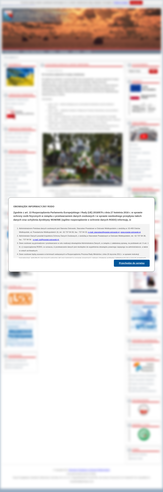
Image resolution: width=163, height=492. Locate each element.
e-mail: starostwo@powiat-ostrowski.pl (103, 232)
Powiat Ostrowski (11, 51)
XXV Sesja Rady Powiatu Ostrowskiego (141, 177)
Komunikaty (12, 187)
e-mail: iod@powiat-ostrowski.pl (46, 240)
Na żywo (134, 144)
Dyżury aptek (12, 179)
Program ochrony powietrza (142, 384)
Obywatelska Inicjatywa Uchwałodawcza (140, 170)
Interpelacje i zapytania (140, 153)
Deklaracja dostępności (17, 360)
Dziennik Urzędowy (138, 454)
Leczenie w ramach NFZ (17, 164)
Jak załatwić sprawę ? (16, 103)
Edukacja (64, 51)
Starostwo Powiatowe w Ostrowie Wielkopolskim (89, 470)
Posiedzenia (135, 149)
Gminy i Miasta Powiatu (34, 51)
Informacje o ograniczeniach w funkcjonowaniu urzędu (20, 173)
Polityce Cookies (121, 2)
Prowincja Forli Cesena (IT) (142, 349)
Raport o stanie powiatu (140, 161)
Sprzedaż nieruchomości (17, 183)
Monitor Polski (136, 458)
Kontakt (87, 51)
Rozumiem (136, 2)
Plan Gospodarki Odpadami (142, 380)
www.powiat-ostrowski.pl (131, 232)
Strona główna (10, 57)
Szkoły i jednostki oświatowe (19, 133)
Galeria (52, 51)
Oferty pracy (12, 195)
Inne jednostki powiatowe (17, 141)
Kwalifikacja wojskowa (16, 160)
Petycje (133, 157)
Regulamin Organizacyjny (18, 99)
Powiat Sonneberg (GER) (141, 345)
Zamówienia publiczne (16, 156)
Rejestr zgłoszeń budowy (17, 168)
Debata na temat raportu (140, 165)
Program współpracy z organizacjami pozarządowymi (143, 389)
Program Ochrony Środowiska (143, 375)
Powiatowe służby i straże (18, 137)
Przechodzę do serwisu (132, 263)
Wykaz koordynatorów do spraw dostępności (17, 366)
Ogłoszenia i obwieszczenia (18, 191)
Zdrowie (76, 51)
